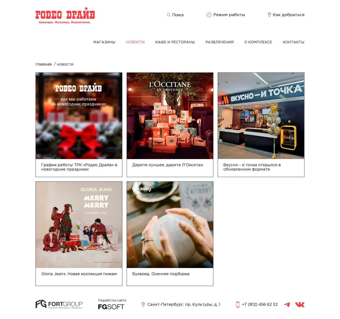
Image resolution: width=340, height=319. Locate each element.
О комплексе (258, 42)
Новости (135, 42)
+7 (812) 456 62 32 (257, 304)
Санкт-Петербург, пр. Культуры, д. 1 (181, 304)
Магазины (104, 42)
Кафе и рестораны (175, 42)
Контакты (293, 42)
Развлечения (220, 42)
